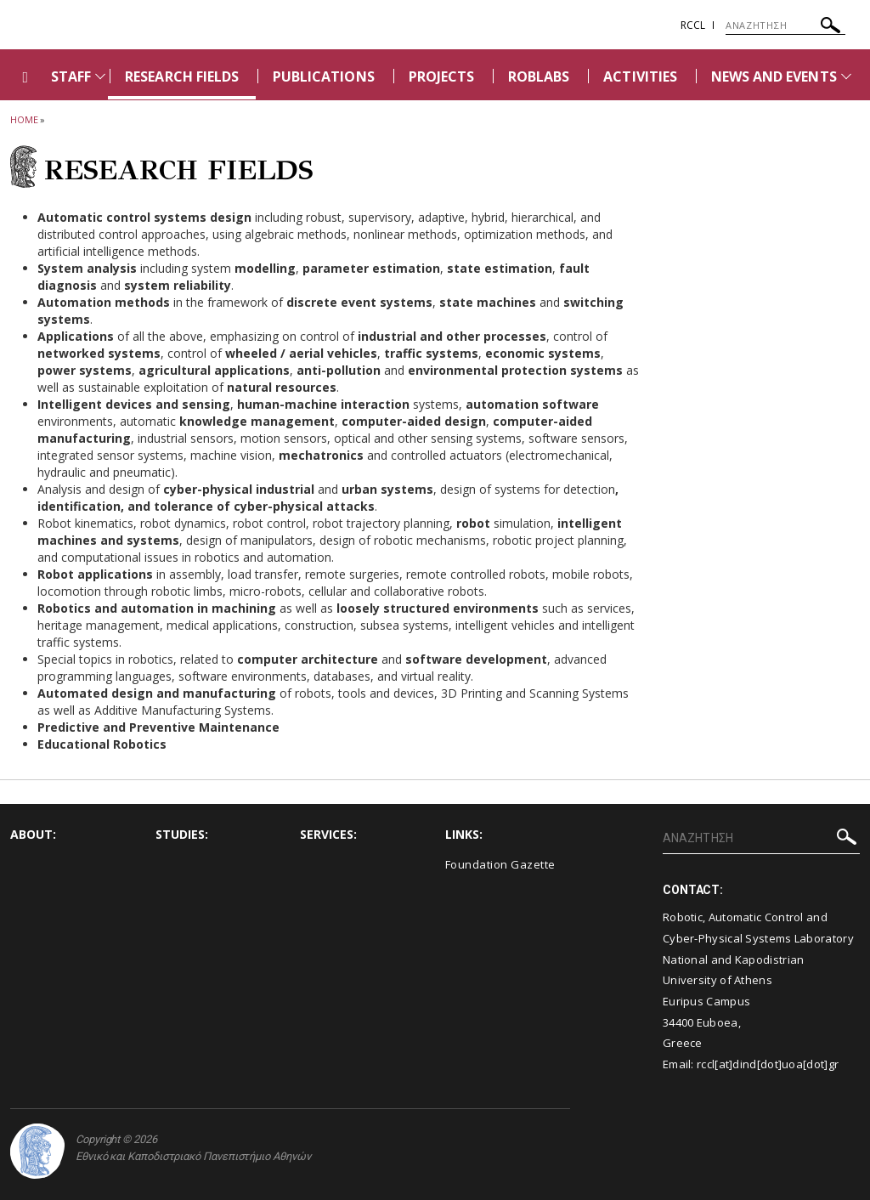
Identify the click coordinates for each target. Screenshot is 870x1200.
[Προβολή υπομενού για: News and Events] (846, 76)
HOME (24, 119)
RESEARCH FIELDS (182, 76)
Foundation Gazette (500, 864)
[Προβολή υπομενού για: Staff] (100, 76)
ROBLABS (538, 76)
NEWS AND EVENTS (774, 76)
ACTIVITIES (640, 76)
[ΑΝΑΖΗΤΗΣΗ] (785, 25)
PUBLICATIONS (324, 76)
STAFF (71, 76)
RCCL (693, 25)
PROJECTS (441, 76)
